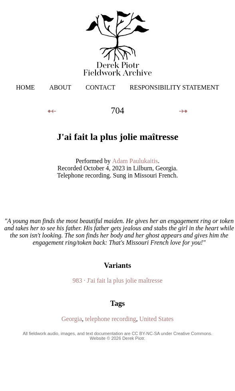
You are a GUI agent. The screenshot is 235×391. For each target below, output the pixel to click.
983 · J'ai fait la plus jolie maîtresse (117, 280)
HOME (25, 87)
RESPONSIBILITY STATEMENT (174, 87)
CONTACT (100, 87)
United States (156, 318)
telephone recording (110, 318)
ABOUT (60, 87)
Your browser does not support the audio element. (117, 198)
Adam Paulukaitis (135, 161)
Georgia (72, 318)
